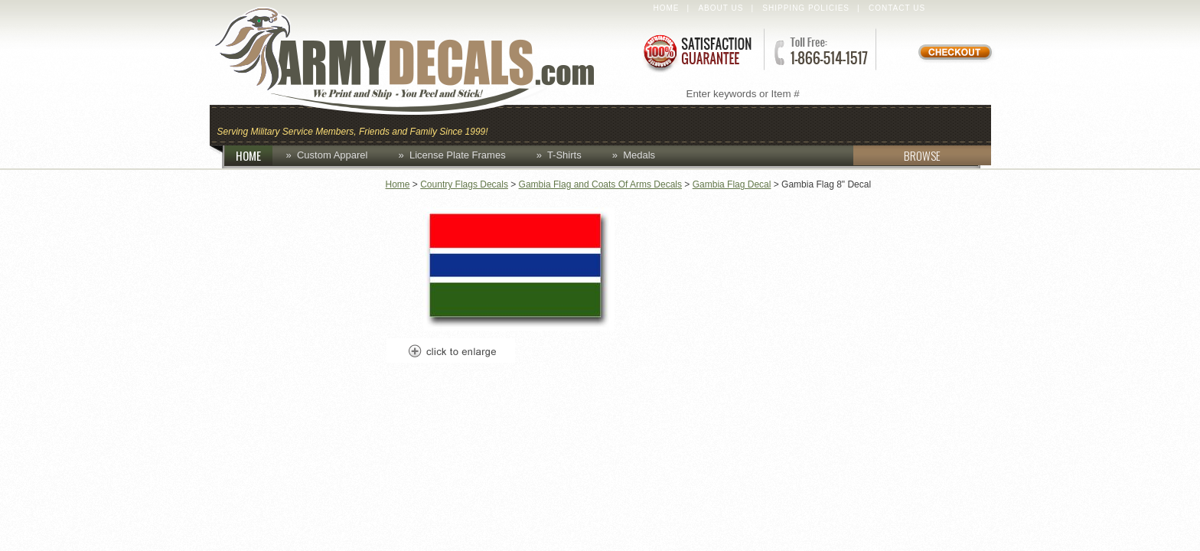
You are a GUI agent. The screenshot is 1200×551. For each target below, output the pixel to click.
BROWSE (897, 155)
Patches (950, 124)
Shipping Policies (805, 8)
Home (667, 8)
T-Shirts (564, 155)
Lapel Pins (862, 124)
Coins (576, 124)
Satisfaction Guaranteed (696, 52)
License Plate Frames (457, 155)
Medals (639, 155)
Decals (780, 124)
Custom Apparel (675, 124)
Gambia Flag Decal (732, 184)
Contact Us (897, 8)
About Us (720, 8)
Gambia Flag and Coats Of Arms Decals (600, 184)
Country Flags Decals (464, 184)
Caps (518, 124)
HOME (254, 155)
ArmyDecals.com (419, 61)
